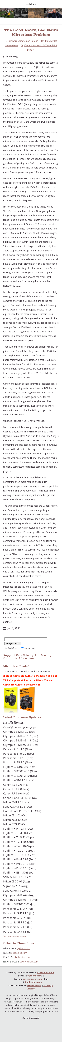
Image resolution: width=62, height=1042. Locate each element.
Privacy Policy (34, 985)
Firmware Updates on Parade (22, 40)
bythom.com (23, 948)
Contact (31, 988)
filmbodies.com (22, 957)
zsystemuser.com (29, 961)
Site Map (48, 985)
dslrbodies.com (19, 952)
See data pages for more (14, 936)
